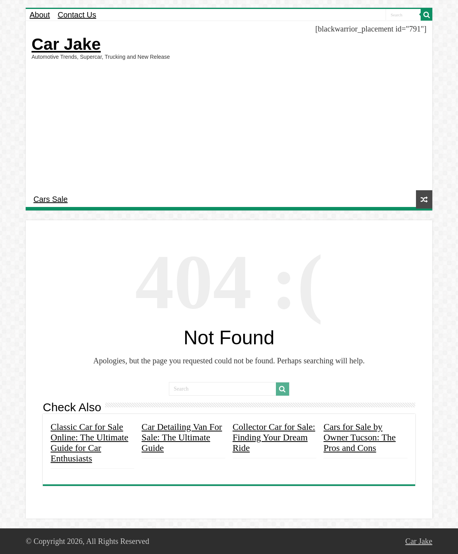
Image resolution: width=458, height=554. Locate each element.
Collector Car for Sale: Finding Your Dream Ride (274, 437)
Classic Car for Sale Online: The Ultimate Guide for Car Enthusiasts (89, 442)
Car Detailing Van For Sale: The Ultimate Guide (182, 437)
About (40, 15)
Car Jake (66, 44)
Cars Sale (50, 199)
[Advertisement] (229, 124)
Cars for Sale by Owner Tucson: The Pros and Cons (359, 437)
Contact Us (77, 15)
